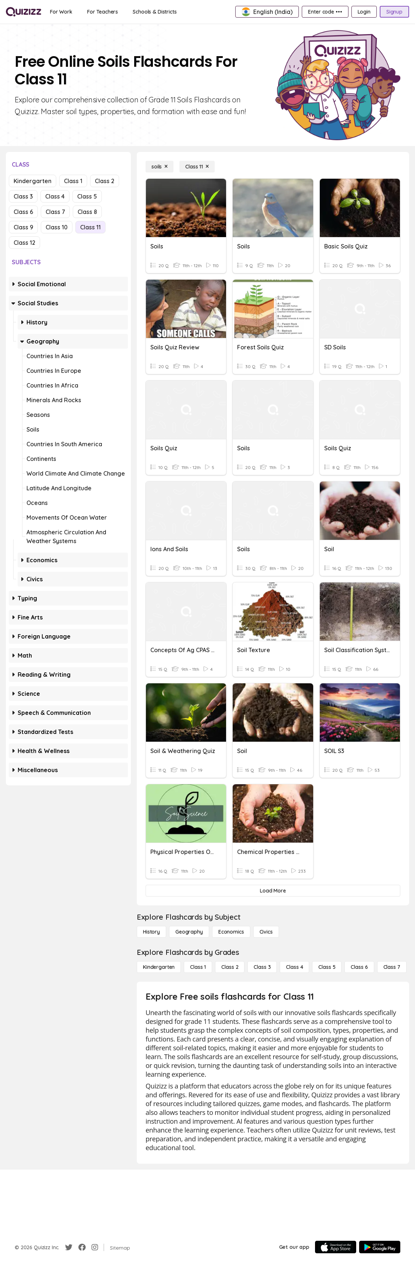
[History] (151, 932)
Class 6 (23, 211)
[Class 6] (359, 967)
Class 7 (55, 211)
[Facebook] (82, 1247)
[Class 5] (326, 967)
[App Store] (335, 1247)
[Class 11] (197, 166)
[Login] (364, 12)
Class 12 (24, 242)
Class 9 (23, 227)
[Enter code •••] (325, 12)
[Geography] (189, 932)
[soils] (159, 166)
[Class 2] (229, 967)
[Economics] (231, 932)
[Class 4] (294, 967)
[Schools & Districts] (154, 12)
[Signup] (394, 12)
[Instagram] (95, 1247)
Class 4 (55, 196)
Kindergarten (32, 181)
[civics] (266, 932)
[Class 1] (198, 967)
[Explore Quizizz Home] (23, 12)
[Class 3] (262, 967)
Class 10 (57, 227)
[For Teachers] (102, 12)
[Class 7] (392, 967)
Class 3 (23, 196)
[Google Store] (379, 1247)
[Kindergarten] (159, 967)
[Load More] (273, 891)
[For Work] (61, 12)
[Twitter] (68, 1247)
